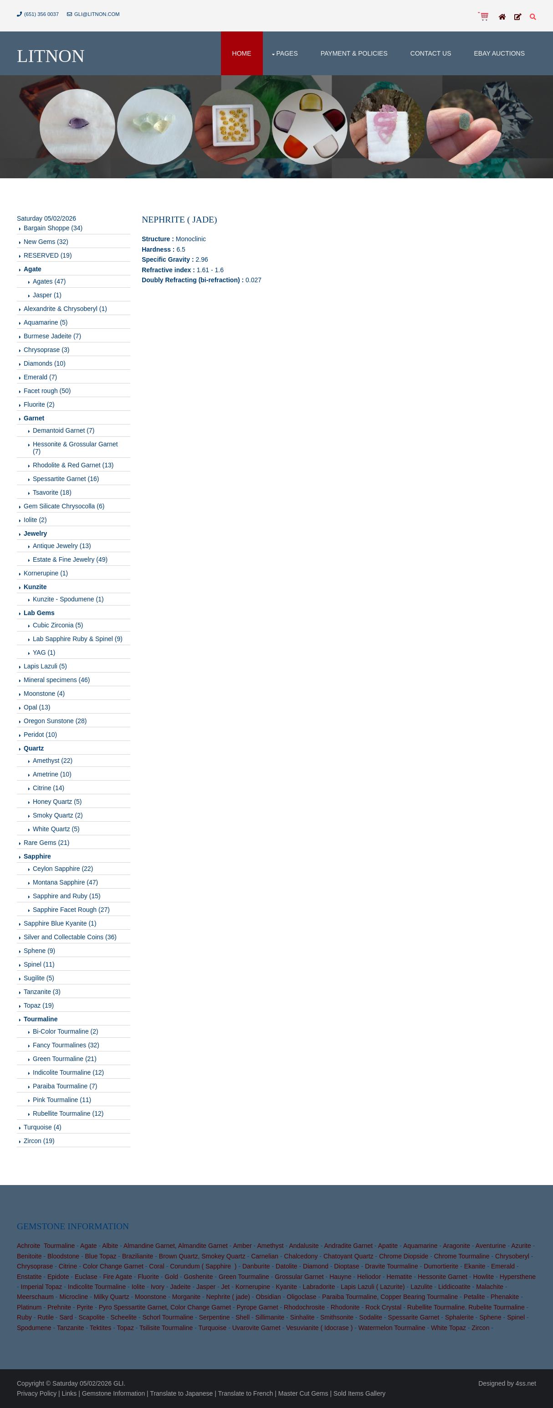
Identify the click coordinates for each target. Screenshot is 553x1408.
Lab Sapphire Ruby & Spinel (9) (78, 638)
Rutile (45, 1317)
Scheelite (123, 1317)
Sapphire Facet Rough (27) (71, 909)
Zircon (481, 1327)
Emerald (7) (40, 377)
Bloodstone (63, 1256)
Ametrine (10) (52, 774)
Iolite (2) (35, 519)
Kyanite (286, 1286)
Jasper (205, 1286)
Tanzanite (70, 1327)
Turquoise (213, 1327)
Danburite (256, 1266)
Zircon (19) (39, 1140)
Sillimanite (270, 1317)
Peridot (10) (40, 734)
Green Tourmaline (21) (65, 1058)
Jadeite (180, 1286)
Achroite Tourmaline (46, 1245)
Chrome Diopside (403, 1256)
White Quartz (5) (56, 829)
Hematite (399, 1276)
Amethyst (270, 1245)
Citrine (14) (48, 788)
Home (241, 53)
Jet (225, 1286)
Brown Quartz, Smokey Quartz (202, 1256)
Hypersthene (518, 1276)
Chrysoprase (35, 1266)
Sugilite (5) (39, 978)
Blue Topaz (100, 1256)
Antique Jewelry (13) (62, 545)
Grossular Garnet (299, 1276)
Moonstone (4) (44, 693)
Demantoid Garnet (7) (63, 430)
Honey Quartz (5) (57, 801)
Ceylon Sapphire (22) (63, 868)
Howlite (483, 1276)
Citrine (68, 1266)
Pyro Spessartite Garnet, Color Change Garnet (165, 1307)
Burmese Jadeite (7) (52, 336)
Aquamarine (420, 1245)
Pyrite (85, 1307)
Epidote (58, 1276)
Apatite (388, 1245)
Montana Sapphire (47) (65, 882)
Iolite (138, 1286)
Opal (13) (37, 707)
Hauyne (340, 1276)
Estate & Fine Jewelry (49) (70, 559)
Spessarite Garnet (414, 1317)
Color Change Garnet (113, 1266)
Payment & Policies (354, 53)
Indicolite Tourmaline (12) (68, 1072)
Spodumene (34, 1327)
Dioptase (346, 1266)
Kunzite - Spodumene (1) (68, 599)
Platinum (29, 1307)
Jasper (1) (47, 295)
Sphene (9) (39, 950)
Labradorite (319, 1286)
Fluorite (148, 1276)
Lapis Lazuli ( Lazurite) (373, 1286)
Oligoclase (301, 1296)
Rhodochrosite (304, 1307)
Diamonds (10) (45, 363)
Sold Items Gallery (359, 1393)
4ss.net (526, 1383)
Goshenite (198, 1276)
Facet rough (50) (47, 390)
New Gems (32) (46, 241)
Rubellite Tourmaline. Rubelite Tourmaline (466, 1307)
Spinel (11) (39, 964)
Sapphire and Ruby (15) (67, 896)
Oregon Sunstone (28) (55, 721)
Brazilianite (137, 1256)
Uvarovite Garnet (256, 1327)
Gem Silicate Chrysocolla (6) (64, 506)
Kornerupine (253, 1286)
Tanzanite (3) (42, 991)
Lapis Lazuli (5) (45, 666)
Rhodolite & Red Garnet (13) (73, 465)
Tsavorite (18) (52, 492)
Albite (110, 1245)
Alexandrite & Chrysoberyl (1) (65, 308)
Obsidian (268, 1296)
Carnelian (264, 1256)
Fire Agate (117, 1276)
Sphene (490, 1317)
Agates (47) (49, 281)
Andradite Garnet (348, 1245)
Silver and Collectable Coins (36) (70, 937)
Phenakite (505, 1296)
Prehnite (59, 1307)
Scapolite (91, 1317)
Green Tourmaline (244, 1276)
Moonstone (150, 1296)
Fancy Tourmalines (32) (66, 1045)
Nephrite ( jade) (228, 1296)
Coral (156, 1266)
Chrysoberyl (512, 1256)
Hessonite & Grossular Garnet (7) (75, 447)
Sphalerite (459, 1317)
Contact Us (430, 53)
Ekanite (475, 1266)
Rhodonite (345, 1307)
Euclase (86, 1276)
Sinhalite (302, 1317)
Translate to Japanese (181, 1393)
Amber (242, 1245)
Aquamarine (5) (46, 322)
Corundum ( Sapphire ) (203, 1266)
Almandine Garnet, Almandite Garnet (175, 1245)
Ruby (24, 1317)
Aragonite (456, 1245)
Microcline (73, 1296)
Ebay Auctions (499, 53)
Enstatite (29, 1276)
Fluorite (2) (39, 404)
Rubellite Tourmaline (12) (68, 1113)
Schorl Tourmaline (168, 1317)
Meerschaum (35, 1296)
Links (69, 1393)
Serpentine (214, 1317)
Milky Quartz (111, 1296)
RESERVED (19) (48, 255)
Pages (287, 53)
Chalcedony (301, 1256)
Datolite (286, 1266)
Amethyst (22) (52, 760)
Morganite (186, 1296)
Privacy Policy (36, 1393)
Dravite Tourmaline (391, 1266)
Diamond (315, 1266)
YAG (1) (44, 652)
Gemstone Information (113, 1393)
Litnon (51, 56)
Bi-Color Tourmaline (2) (65, 1031)
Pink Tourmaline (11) (62, 1099)
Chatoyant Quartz (348, 1256)
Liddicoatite (454, 1286)
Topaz (125, 1327)
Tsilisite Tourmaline (166, 1327)
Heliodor (369, 1276)
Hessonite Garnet (442, 1276)
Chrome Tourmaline (462, 1256)
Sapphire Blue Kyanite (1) (60, 923)
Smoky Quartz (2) (58, 815)
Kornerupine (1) (46, 573)
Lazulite (421, 1286)
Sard (66, 1317)
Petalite (474, 1296)
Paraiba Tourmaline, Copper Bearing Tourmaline (390, 1296)
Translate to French (245, 1393)
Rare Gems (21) (46, 842)
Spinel (516, 1317)
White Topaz (448, 1327)
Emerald (503, 1266)
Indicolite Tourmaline (97, 1286)
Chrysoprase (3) (46, 349)
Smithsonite (336, 1317)
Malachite (489, 1286)
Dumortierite (441, 1266)
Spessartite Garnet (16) (66, 478)
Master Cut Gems (303, 1393)
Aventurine (491, 1245)
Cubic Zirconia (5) (58, 625)
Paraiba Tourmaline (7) (65, 1086)
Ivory (157, 1286)
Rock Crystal (383, 1307)
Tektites (100, 1327)
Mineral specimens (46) (57, 679)
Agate (88, 1245)
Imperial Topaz (41, 1286)
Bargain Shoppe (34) (53, 228)
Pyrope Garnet (257, 1307)
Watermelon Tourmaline (391, 1327)
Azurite (521, 1245)
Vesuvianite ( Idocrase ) (319, 1327)
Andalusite (303, 1245)
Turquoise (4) (42, 1127)
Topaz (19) (39, 1005)
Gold (172, 1276)
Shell (243, 1317)
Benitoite (29, 1256)
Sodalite (371, 1317)
